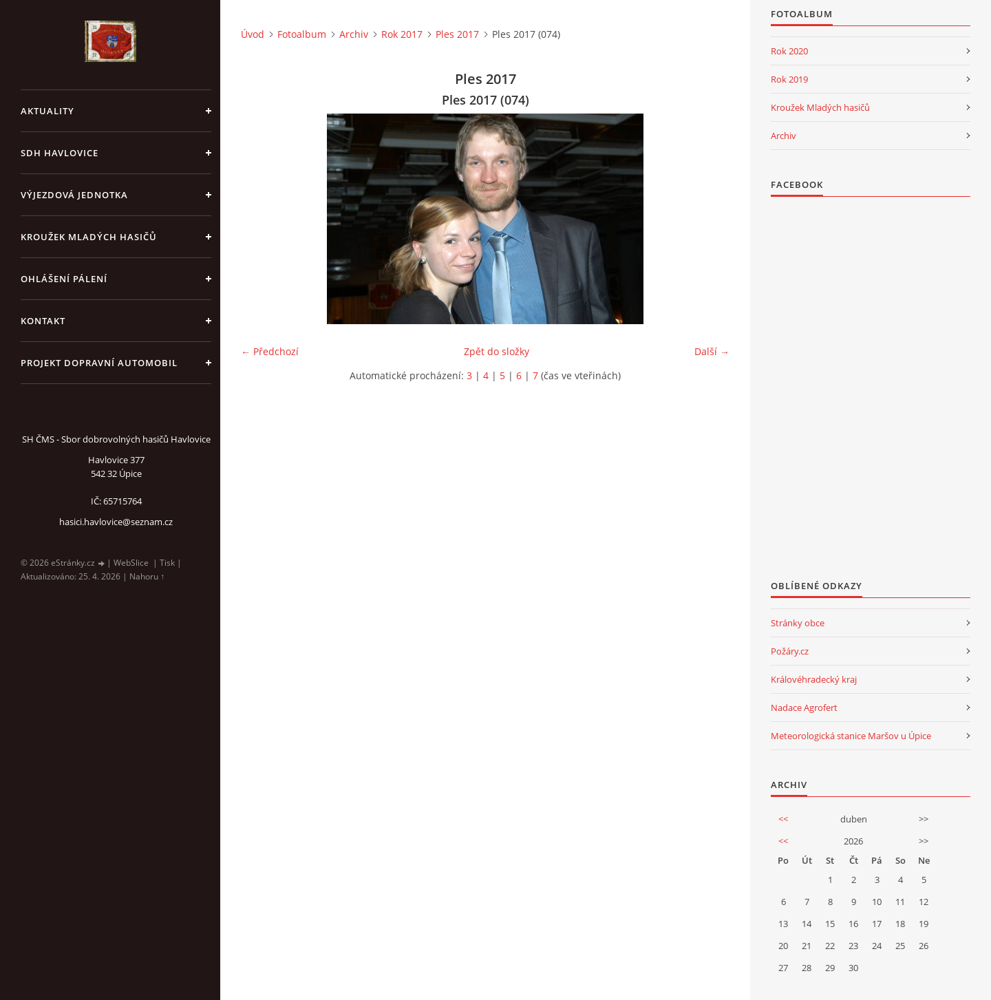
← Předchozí (270, 351)
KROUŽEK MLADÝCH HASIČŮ (89, 237)
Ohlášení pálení (64, 279)
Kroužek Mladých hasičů (820, 107)
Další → (711, 351)
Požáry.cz (790, 651)
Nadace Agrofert (804, 707)
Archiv (353, 34)
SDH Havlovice (59, 153)
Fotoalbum (301, 34)
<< (783, 819)
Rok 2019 (789, 79)
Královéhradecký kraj (814, 679)
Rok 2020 (789, 51)
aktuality (47, 111)
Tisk (167, 562)
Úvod (252, 34)
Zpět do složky (496, 351)
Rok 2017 (402, 34)
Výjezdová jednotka (74, 195)
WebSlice (131, 562)
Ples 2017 (457, 34)
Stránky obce (797, 623)
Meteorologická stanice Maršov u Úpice (851, 736)
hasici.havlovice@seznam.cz (116, 521)
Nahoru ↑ (146, 576)
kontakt (43, 321)
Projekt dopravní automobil (99, 363)
